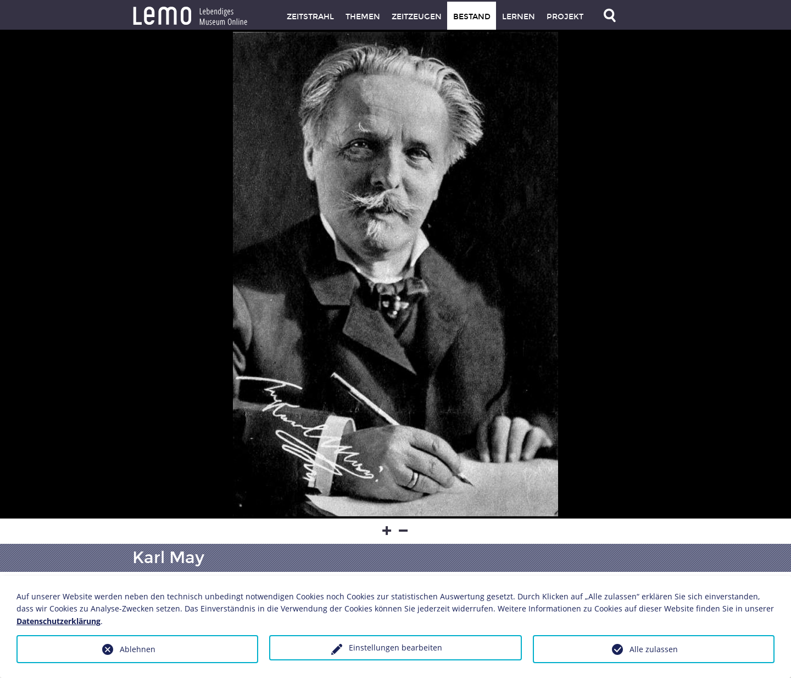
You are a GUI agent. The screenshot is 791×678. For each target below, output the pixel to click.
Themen (363, 16)
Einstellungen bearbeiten (395, 647)
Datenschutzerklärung (58, 621)
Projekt (565, 16)
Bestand (472, 16)
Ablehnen (137, 649)
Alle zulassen (654, 649)
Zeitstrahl (310, 16)
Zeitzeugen (417, 16)
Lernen (518, 16)
